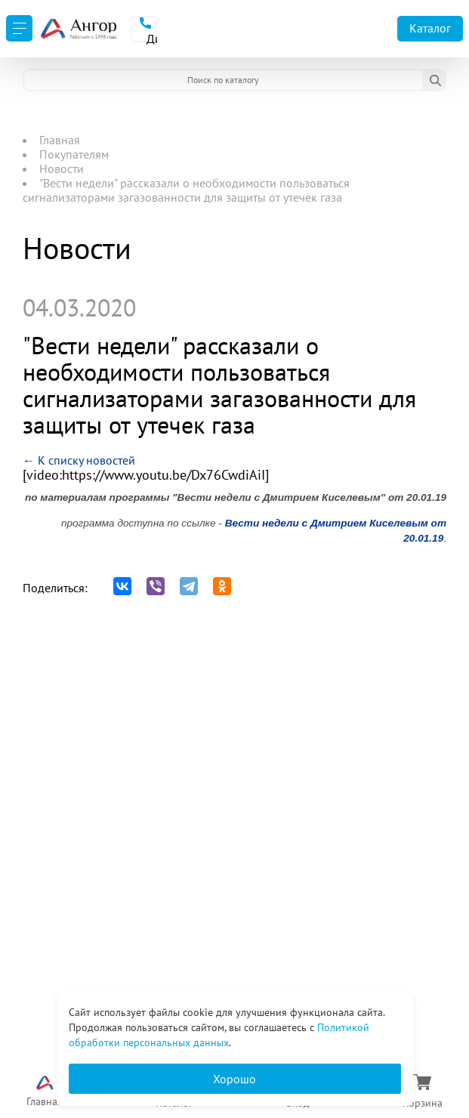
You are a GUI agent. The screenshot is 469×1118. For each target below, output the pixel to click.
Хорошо (234, 1078)
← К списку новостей (79, 460)
